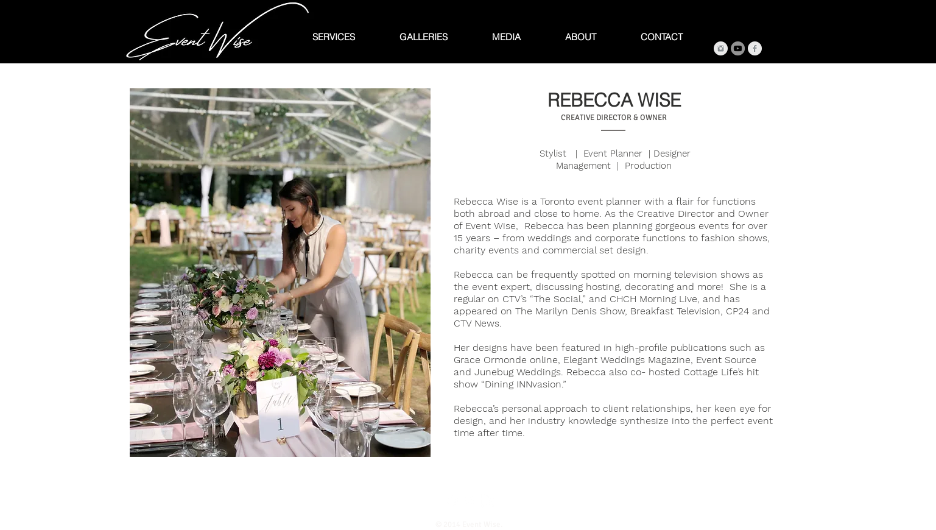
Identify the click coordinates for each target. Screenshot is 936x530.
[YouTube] (738, 48)
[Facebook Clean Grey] (755, 48)
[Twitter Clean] (470, 501)
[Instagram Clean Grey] (721, 48)
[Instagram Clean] (487, 501)
